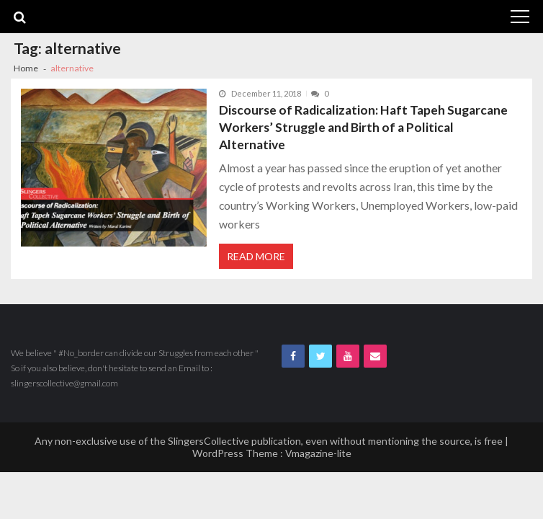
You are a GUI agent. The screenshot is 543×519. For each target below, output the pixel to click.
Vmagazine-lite (318, 453)
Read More (256, 256)
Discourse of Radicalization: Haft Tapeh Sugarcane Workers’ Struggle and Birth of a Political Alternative (363, 126)
